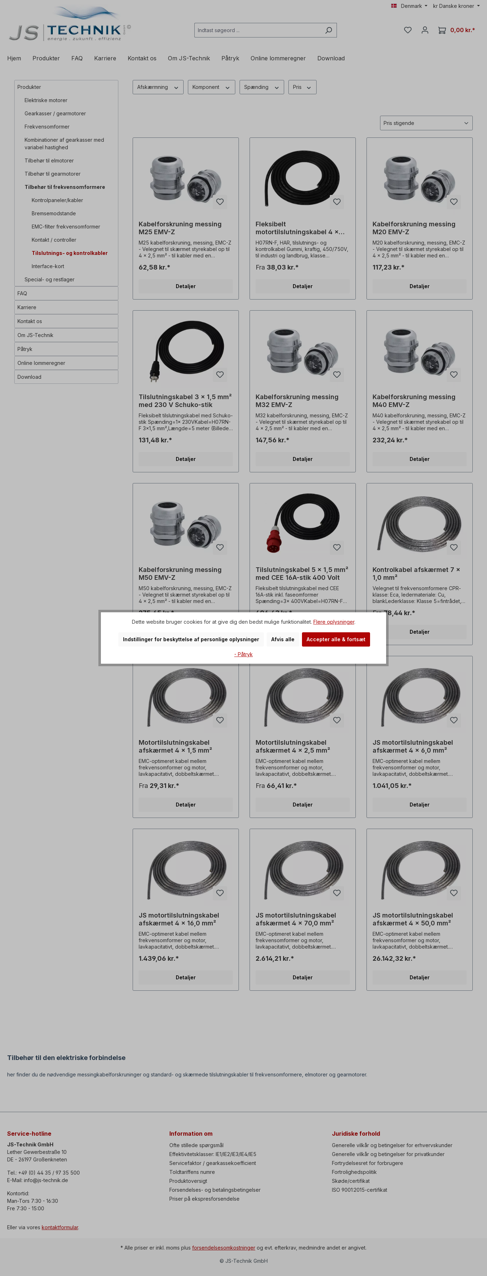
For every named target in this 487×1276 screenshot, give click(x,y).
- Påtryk (243, 654)
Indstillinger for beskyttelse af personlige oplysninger (191, 639)
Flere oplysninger (333, 622)
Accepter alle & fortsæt (336, 639)
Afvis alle (282, 639)
